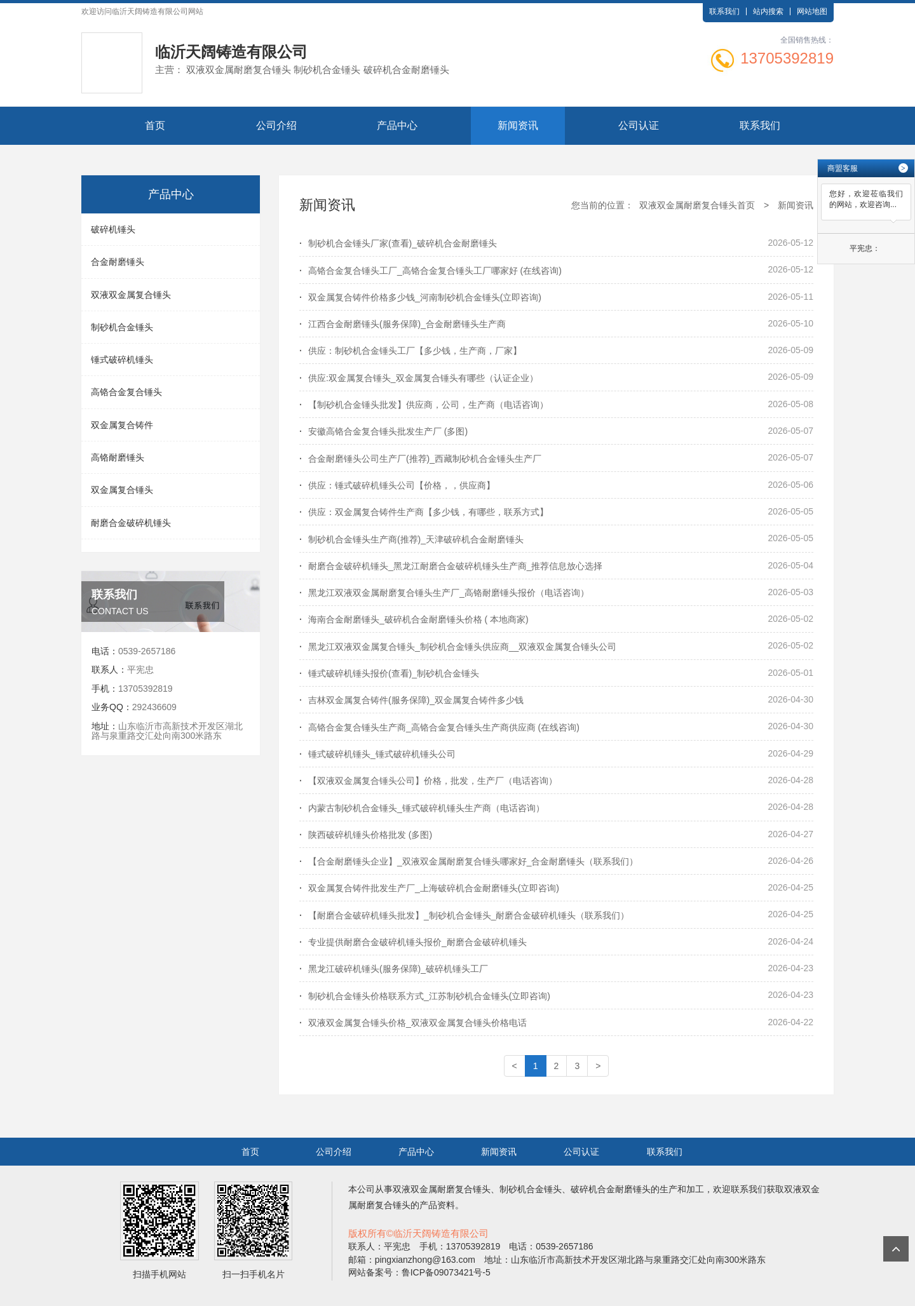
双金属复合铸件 (122, 425)
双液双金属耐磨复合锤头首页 (697, 205)
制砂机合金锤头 (122, 327)
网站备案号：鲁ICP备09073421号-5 (419, 1272)
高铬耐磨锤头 (117, 457)
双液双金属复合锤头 (131, 295)
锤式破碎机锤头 (122, 359)
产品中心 (397, 125)
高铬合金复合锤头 (126, 392)
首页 (155, 125)
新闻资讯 (518, 125)
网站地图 (812, 11)
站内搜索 (768, 11)
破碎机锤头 (113, 229)
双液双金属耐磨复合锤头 (442, 1189)
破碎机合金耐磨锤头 (611, 1189)
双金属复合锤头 (122, 490)
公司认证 (638, 125)
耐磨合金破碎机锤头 (131, 523)
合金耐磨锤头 (117, 262)
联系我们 (724, 11)
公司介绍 (276, 125)
